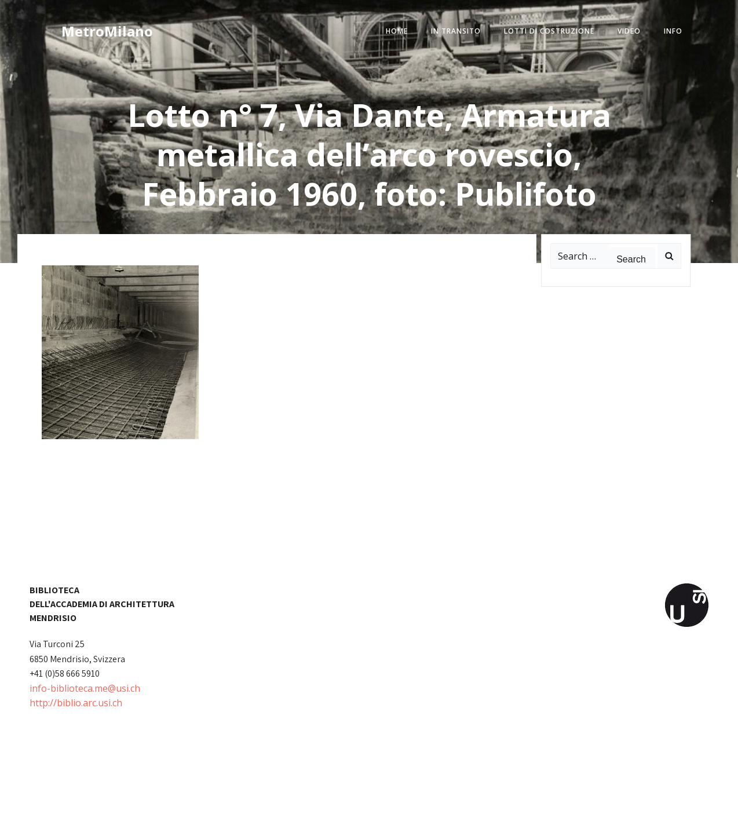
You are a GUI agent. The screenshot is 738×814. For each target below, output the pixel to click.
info (673, 31)
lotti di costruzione (549, 31)
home (397, 31)
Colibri (501, 796)
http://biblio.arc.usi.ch (76, 702)
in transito (456, 31)
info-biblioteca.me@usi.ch (85, 688)
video (629, 31)
